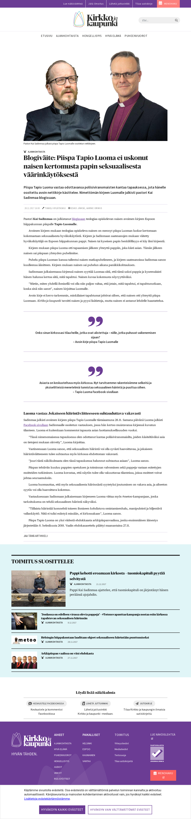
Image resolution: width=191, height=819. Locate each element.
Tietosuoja (120, 755)
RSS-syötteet (62, 778)
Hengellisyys (61, 761)
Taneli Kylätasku (55, 208)
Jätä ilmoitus (96, 3)
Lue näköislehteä (73, 3)
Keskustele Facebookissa (48, 703)
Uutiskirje (146, 703)
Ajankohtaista (63, 743)
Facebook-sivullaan (36, 425)
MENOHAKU (170, 3)
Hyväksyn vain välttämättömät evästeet (120, 809)
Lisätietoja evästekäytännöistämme (47, 798)
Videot (58, 773)
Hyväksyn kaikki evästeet (62, 809)
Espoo (86, 749)
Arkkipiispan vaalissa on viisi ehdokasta (67, 653)
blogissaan (78, 219)
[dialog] (95, 802)
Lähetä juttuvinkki (119, 3)
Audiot (58, 767)
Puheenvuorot (63, 755)
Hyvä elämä (60, 749)
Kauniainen (89, 755)
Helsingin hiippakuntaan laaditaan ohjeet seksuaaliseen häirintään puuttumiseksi (95, 637)
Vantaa (87, 761)
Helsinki (87, 743)
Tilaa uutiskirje (143, 3)
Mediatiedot (121, 749)
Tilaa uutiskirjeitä (124, 761)
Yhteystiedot (122, 743)
